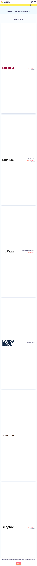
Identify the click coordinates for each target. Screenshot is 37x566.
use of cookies (20, 560)
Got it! (18, 563)
